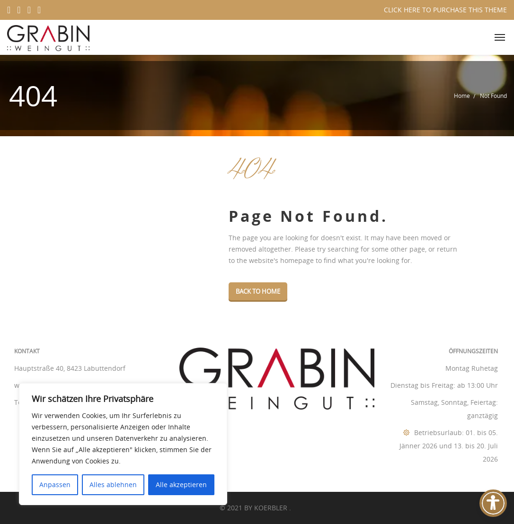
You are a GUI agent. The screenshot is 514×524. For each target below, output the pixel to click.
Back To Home (258, 291)
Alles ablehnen (113, 484)
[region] (123, 444)
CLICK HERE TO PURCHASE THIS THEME (445, 9)
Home (462, 95)
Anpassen (55, 484)
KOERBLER (271, 507)
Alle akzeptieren (181, 484)
